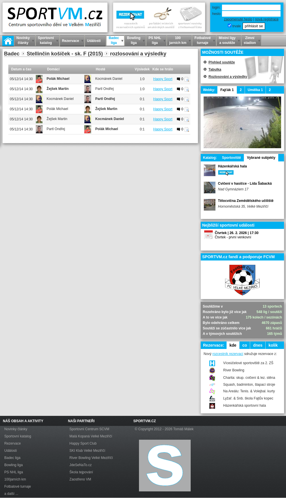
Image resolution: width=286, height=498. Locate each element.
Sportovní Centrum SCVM (89, 429)
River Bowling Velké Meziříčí (91, 458)
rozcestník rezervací (227, 354)
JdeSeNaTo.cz (80, 465)
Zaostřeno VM (80, 479)
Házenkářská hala (232, 166)
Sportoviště (231, 158)
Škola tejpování (81, 472)
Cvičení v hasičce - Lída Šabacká (245, 184)
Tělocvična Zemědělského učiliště (245, 201)
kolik (273, 345)
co (244, 345)
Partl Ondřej (104, 89)
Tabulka (214, 69)
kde (232, 345)
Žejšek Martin (58, 89)
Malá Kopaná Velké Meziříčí (90, 436)
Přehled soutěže (221, 62)
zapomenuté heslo (238, 19)
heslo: (216, 14)
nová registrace (267, 19)
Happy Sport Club (83, 443)
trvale (236, 26)
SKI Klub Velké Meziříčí (87, 451)
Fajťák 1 (226, 90)
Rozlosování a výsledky (227, 77)
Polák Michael (58, 79)
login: (216, 7)
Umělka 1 (255, 90)
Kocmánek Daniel (108, 79)
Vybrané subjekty (261, 158)
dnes (257, 345)
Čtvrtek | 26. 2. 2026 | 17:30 (236, 233)
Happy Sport (163, 79)
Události (10, 451)
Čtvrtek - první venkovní (233, 237)
